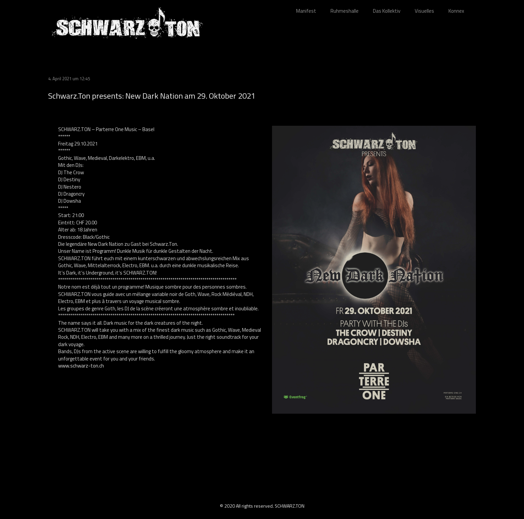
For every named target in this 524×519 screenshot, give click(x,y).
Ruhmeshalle (345, 11)
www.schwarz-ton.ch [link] (81, 366)
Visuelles (424, 11)
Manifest (306, 11)
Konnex (456, 11)
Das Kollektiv (386, 11)
